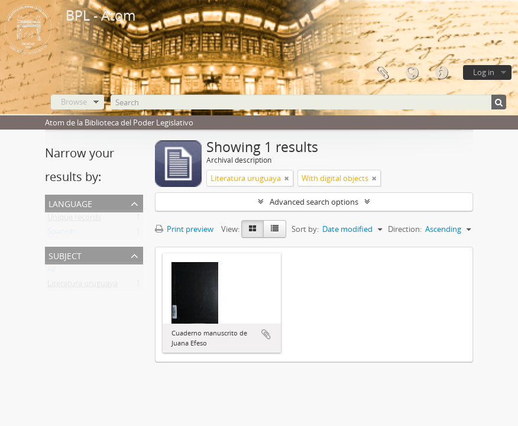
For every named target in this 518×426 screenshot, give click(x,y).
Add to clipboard (266, 334)
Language (411, 73)
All (51, 271)
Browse (74, 101)
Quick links (441, 73)
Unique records (74, 219)
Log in (483, 72)
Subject (65, 255)
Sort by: (305, 229)
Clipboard (382, 73)
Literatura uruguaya (82, 285)
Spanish (61, 233)
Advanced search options (314, 201)
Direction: (405, 229)
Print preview (184, 229)
